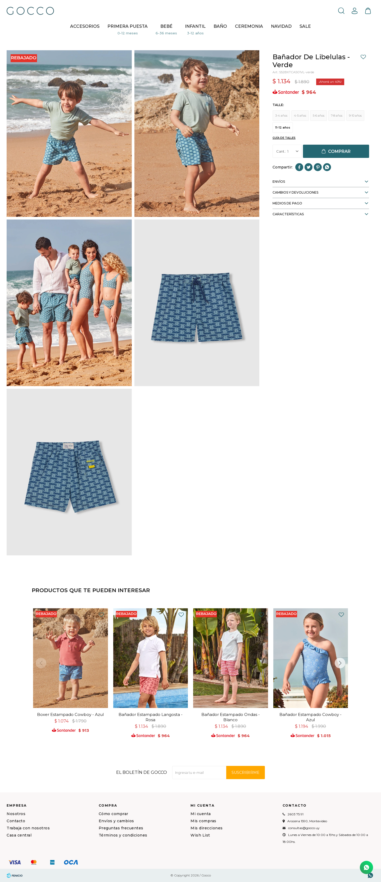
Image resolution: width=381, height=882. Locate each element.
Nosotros (16, 813)
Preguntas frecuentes (121, 828)
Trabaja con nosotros (28, 828)
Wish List (200, 835)
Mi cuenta (200, 813)
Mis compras (203, 821)
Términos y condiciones (123, 835)
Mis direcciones (206, 828)
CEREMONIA (249, 26)
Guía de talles (284, 138)
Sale (305, 26)
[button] (341, 10)
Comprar (339, 151)
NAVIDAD (281, 26)
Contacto (16, 821)
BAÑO (220, 26)
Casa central (19, 835)
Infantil (195, 26)
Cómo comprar (113, 813)
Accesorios (84, 26)
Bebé (166, 26)
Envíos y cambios (116, 821)
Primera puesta (127, 26)
